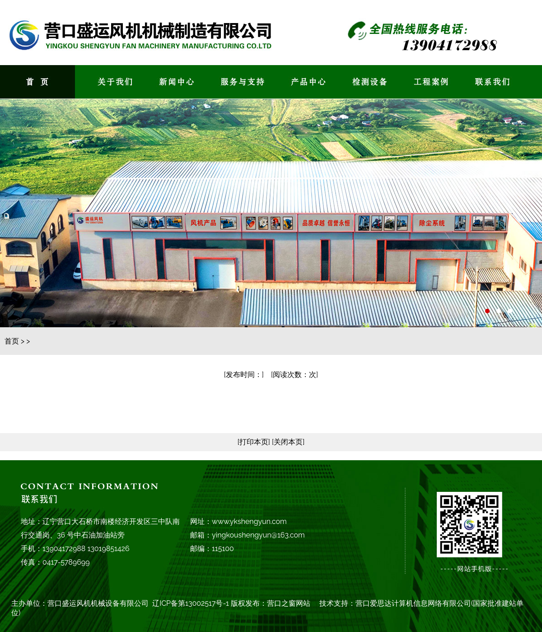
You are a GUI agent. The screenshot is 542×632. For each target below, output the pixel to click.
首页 (12, 341)
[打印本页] (254, 442)
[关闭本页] (287, 442)
